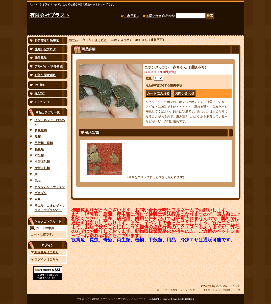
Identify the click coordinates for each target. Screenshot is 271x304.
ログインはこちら (46, 259)
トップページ (42, 102)
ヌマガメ (100, 40)
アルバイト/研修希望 (49, 66)
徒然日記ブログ (45, 49)
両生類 (39, 155)
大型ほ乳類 (42, 168)
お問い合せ (153, 16)
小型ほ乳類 (42, 161)
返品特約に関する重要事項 (164, 85)
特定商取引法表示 (47, 40)
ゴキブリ (41, 193)
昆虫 (38, 180)
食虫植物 (41, 130)
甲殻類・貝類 (44, 143)
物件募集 (41, 58)
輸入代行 (40, 93)
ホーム (73, 40)
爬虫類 (39, 149)
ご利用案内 (131, 16)
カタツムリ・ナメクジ (50, 187)
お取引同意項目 (45, 75)
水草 (38, 199)
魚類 (38, 136)
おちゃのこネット (228, 286)
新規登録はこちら (46, 252)
